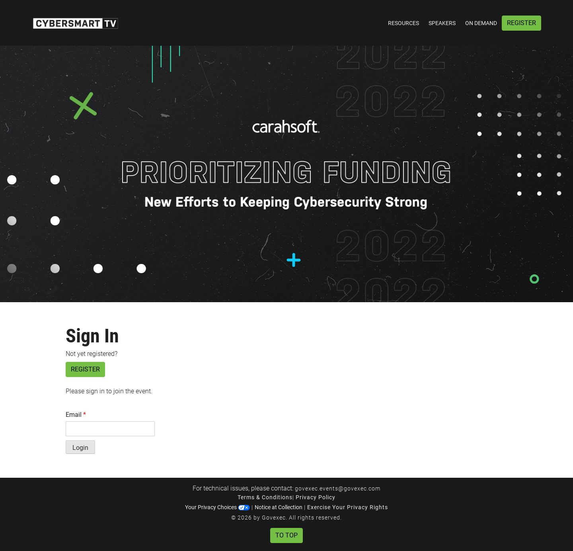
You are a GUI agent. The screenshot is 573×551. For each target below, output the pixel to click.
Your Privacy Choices (217, 507)
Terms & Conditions (265, 497)
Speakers (442, 23)
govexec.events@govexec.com (337, 488)
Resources (403, 23)
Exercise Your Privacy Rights (347, 507)
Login (80, 447)
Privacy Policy (315, 497)
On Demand (481, 23)
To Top (286, 535)
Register (521, 23)
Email (76, 414)
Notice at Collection (278, 507)
